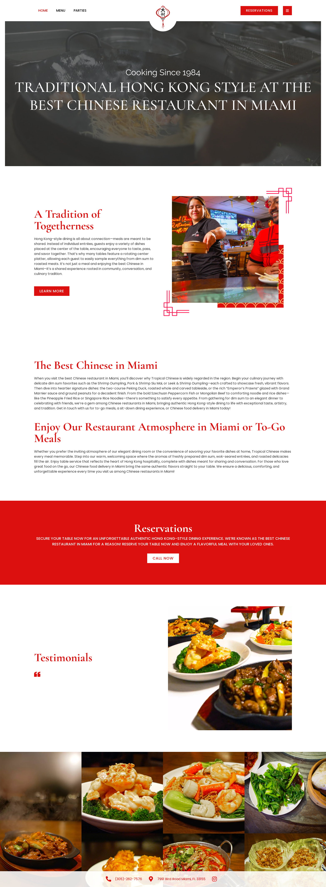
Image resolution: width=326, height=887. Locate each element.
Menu (60, 10)
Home (43, 10)
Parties (80, 10)
